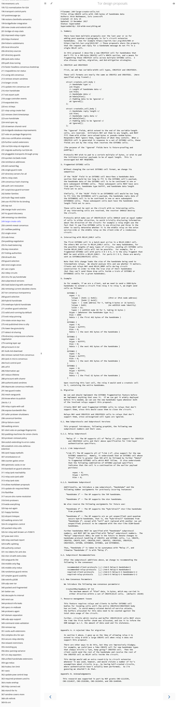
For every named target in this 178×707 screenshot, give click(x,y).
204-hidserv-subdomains (12, 43)
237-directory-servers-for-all (14, 174)
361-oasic (5, 670)
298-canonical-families (11, 418)
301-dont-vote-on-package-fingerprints (18, 430)
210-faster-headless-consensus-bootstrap (20, 67)
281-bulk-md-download (11, 351)
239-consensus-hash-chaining (14, 181)
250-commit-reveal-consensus (14, 225)
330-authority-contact (11, 548)
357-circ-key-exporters (11, 654)
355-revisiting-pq (9, 647)
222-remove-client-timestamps (15, 114)
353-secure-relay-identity (12, 639)
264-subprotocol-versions (12, 281)
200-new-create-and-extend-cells (16, 27)
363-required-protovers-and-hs (15, 678)
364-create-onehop (9, 682)
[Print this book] (174, 3)
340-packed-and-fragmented (14, 587)
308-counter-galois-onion (12, 460)
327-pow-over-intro (10, 536)
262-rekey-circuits (9, 273)
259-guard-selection (10, 261)
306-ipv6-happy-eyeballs (12, 452)
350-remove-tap (8, 627)
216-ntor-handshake (10, 90)
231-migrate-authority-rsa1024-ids (16, 150)
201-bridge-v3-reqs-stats (12, 31)
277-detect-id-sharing (11, 332)
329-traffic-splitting (10, 544)
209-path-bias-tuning (10, 63)
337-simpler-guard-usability (14, 575)
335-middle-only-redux (11, 567)
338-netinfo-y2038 (9, 579)
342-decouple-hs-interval (12, 595)
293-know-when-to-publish (13, 398)
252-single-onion (8, 233)
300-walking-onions (10, 426)
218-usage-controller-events (14, 98)
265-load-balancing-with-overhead (16, 284)
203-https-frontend (10, 39)
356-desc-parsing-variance (13, 651)
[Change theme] (51, 3)
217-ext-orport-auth (10, 94)
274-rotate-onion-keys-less (13, 320)
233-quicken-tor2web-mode (13, 158)
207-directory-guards (10, 55)
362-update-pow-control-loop (14, 674)
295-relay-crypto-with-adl (12, 406)
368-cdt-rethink (8, 698)
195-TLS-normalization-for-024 (15, 7)
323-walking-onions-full (12, 520)
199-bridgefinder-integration (14, 23)
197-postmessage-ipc (10, 15)
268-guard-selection (10, 296)
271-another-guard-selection (14, 308)
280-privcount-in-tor (10, 347)
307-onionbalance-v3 (10, 457)
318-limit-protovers (10, 500)
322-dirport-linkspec (10, 516)
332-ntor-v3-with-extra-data (13, 556)
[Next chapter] (169, 696)
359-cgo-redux (7, 662)
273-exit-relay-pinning (11, 316)
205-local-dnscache (10, 47)
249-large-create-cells (11, 221)
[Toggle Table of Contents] (45, 3)
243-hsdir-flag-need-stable (13, 197)
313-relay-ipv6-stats (10, 480)
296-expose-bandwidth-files (13, 410)
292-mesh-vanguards (10, 394)
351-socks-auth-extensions (13, 631)
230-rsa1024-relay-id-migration (15, 146)
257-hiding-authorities (11, 253)
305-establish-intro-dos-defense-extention (16, 447)
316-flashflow (7, 492)
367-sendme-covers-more (12, 694)
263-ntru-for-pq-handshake (13, 277)
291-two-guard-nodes (11, 390)
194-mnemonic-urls (10, 3)
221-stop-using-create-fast (13, 110)
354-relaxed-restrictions (12, 643)
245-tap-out (6, 205)
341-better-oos (8, 591)
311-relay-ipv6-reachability (13, 472)
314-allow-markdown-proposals (15, 484)
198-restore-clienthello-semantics (16, 19)
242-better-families (10, 193)
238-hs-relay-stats (9, 178)
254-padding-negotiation (12, 241)
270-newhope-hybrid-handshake (16, 304)
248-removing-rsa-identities (13, 217)
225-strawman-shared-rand (13, 126)
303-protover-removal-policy (14, 438)
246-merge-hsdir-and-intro (13, 209)
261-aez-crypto (8, 269)
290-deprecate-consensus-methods (17, 386)
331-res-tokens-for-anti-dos (13, 552)
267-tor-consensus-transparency (16, 292)
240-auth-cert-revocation (12, 185)
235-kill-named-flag (10, 166)
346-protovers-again (10, 611)
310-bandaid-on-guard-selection (16, 468)
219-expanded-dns (9, 102)
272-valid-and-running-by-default (16, 312)
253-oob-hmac (7, 237)
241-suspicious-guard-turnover (15, 189)
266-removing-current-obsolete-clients (18, 288)
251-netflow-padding (10, 229)
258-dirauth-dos (8, 257)
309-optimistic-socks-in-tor (13, 464)
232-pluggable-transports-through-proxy (19, 154)
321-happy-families (10, 512)
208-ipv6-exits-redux (10, 59)
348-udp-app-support (11, 619)
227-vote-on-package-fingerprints (16, 134)
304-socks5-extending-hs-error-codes (18, 442)
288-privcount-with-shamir (13, 378)
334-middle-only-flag (10, 563)
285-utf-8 (5, 366)
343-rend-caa (7, 599)
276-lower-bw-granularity (12, 328)
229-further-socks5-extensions (15, 142)
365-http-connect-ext (10, 686)
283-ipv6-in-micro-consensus (14, 359)
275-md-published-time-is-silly (15, 324)
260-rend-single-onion (11, 265)
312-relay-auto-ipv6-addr (12, 476)
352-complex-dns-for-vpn (12, 635)
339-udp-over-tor (9, 583)
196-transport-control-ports (13, 11)
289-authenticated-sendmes (14, 382)
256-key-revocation (9, 249)
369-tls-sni (6, 702)
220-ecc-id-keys (8, 106)
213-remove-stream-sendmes (14, 78)
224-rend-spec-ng (9, 122)
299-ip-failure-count (10, 422)
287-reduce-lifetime (10, 374)
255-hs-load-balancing (11, 245)
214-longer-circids (9, 82)
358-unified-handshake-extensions (17, 659)
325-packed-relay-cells (11, 528)
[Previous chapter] (50, 696)
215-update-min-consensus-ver (15, 86)
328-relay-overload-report (13, 540)
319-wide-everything (10, 504)
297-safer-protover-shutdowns (15, 414)
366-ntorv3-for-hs (9, 690)
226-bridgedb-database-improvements (18, 130)
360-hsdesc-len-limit (10, 666)
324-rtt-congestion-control (13, 524)
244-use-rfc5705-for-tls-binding (15, 201)
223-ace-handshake (10, 118)
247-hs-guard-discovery (12, 213)
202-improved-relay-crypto (13, 35)
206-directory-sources (11, 51)
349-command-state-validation (15, 623)
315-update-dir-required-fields (15, 488)
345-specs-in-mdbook (11, 607)
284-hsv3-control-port (11, 363)
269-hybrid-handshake (11, 300)
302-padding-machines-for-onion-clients (19, 434)
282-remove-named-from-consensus (17, 355)
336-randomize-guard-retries (14, 571)
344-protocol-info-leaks (11, 603)
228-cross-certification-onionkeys (16, 138)
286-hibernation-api (10, 371)
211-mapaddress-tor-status (13, 71)
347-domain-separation (12, 615)
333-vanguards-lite (9, 559)
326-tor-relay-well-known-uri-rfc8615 (17, 532)
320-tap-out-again (9, 508)
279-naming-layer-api (11, 343)
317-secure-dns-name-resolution (16, 496)
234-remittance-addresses (13, 162)
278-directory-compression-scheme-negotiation (17, 337)
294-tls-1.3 (6, 402)
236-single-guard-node (11, 170)
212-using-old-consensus (12, 75)
